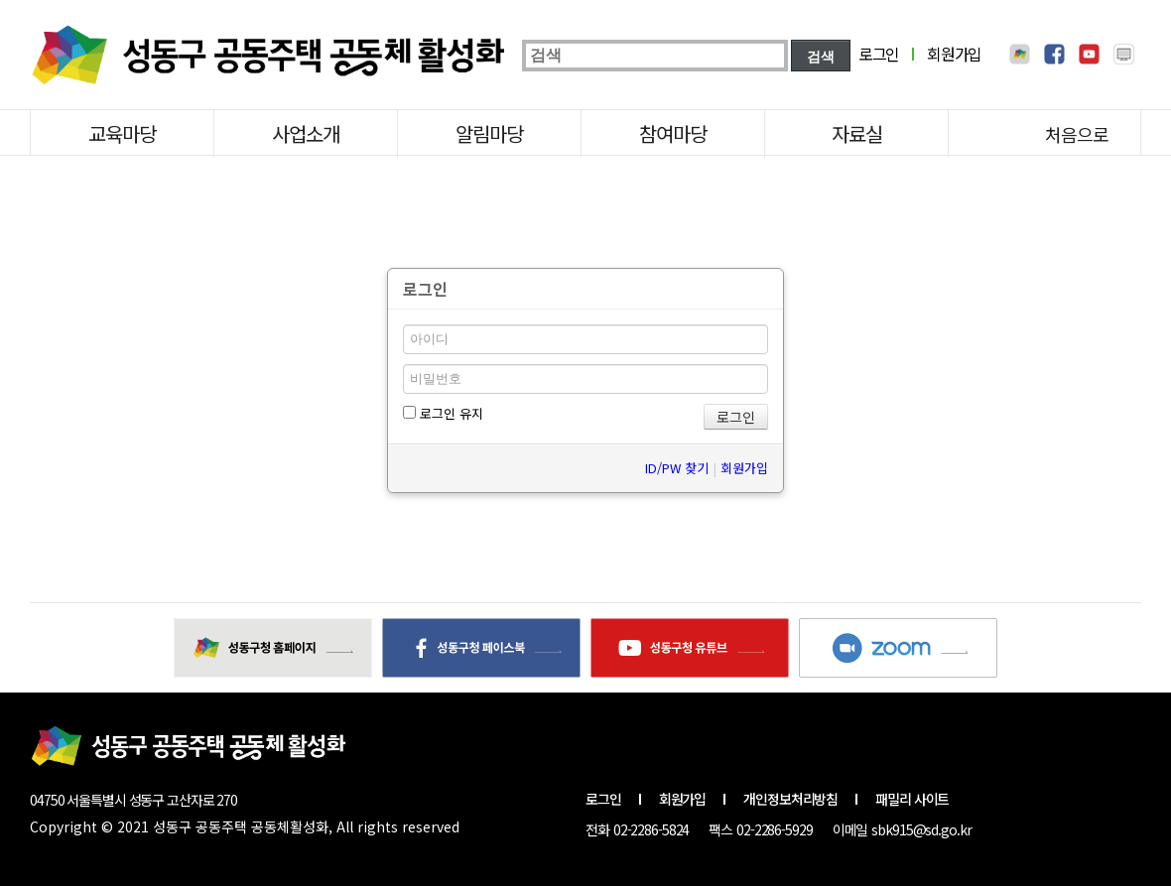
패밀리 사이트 (912, 799)
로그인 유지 (443, 413)
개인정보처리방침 (790, 799)
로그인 (878, 53)
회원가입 (954, 53)
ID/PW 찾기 (677, 467)
